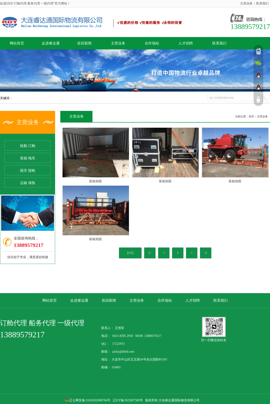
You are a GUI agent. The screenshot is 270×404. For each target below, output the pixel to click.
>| (206, 253)
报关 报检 (27, 170)
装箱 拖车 (27, 158)
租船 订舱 (27, 146)
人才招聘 (185, 43)
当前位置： (242, 116)
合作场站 (152, 43)
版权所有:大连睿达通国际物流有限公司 (173, 400)
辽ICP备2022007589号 (128, 400)
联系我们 (262, 3)
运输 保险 (27, 183)
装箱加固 (95, 181)
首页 (251, 116)
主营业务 (246, 3)
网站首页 (17, 43)
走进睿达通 (51, 43)
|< (150, 253)
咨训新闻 (84, 43)
